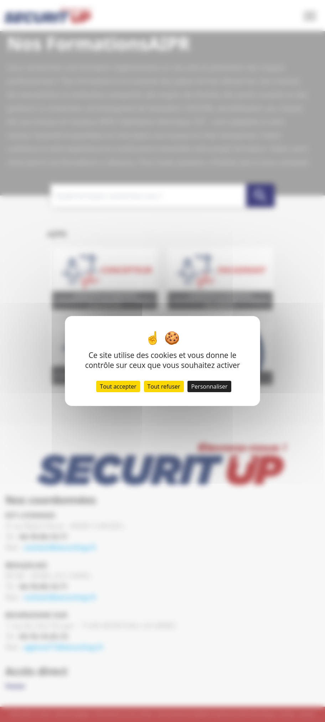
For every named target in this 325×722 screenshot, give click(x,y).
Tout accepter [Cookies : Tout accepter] (118, 386)
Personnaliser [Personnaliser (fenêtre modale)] (209, 386)
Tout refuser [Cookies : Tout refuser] (164, 386)
